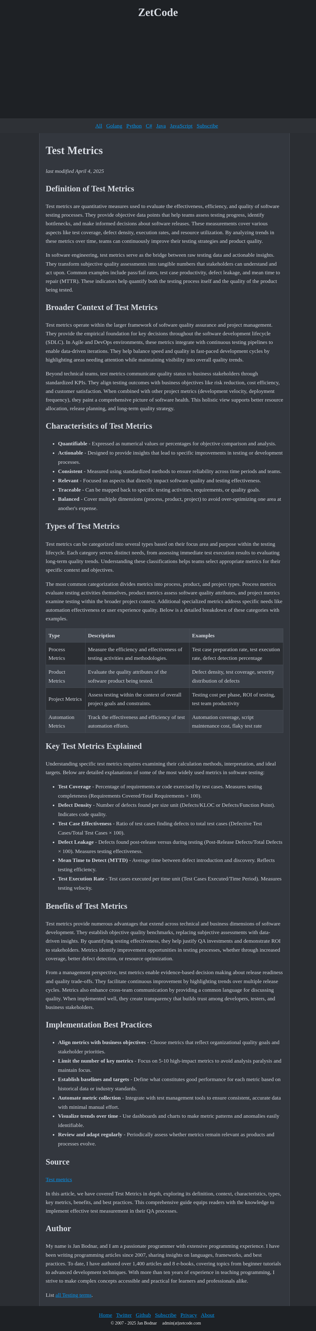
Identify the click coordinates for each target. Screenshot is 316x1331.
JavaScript (181, 126)
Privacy (189, 1315)
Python (134, 126)
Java (161, 126)
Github (143, 1315)
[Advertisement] (158, 70)
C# (149, 126)
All (98, 126)
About (207, 1315)
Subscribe (207, 126)
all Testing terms (74, 1295)
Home (105, 1315)
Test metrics (59, 1179)
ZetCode (158, 12)
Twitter (124, 1315)
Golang (114, 126)
